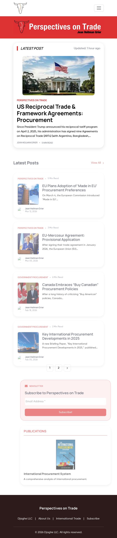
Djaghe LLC (25, 518)
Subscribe (93, 518)
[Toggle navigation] (99, 8)
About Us (44, 518)
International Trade (68, 518)
